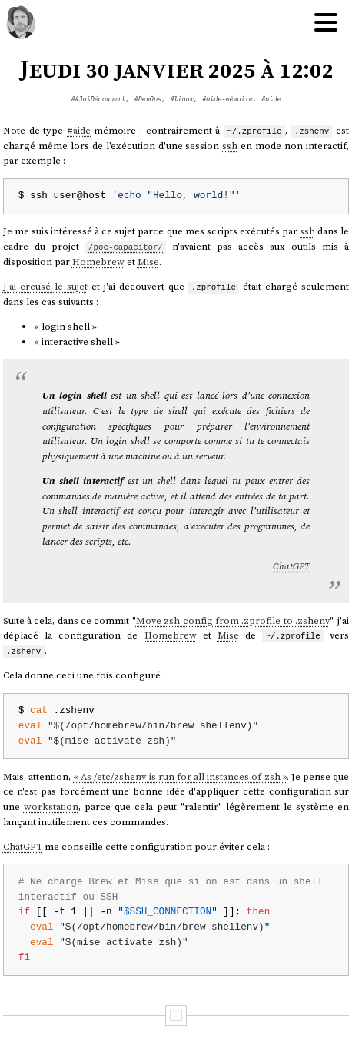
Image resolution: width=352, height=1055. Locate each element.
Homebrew (98, 261)
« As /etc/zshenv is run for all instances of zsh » (180, 775)
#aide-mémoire (227, 99)
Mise (148, 261)
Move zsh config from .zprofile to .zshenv (233, 619)
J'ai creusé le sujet (45, 286)
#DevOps (147, 99)
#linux (181, 99)
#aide (271, 99)
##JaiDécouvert (98, 99)
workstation (51, 806)
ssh (229, 145)
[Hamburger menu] (326, 23)
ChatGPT (291, 565)
